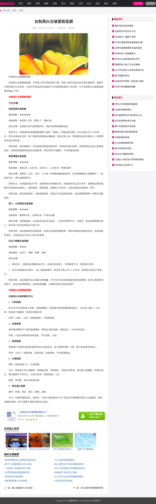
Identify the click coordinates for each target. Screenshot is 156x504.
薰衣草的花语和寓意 (124, 26)
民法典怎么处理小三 (124, 165)
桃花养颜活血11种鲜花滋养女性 (20, 460)
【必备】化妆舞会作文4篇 (18, 468)
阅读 (115, 3)
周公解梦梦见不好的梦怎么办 (128, 115)
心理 (80, 3)
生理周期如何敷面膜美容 (17, 472)
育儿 (63, 3)
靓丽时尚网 (73, 501)
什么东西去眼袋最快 (65, 460)
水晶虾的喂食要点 (123, 110)
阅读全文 (61, 28)
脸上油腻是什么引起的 (22, 488)
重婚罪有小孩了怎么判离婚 (127, 64)
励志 (106, 3)
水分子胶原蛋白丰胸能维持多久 (70, 468)
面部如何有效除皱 (14, 476)
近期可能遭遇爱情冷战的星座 (128, 48)
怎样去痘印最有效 (63, 480)
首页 (21, 3)
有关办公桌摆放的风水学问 (127, 59)
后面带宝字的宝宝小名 (125, 31)
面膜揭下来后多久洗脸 (66, 472)
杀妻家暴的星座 (122, 137)
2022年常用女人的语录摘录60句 (129, 70)
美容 (29, 3)
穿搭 (38, 3)
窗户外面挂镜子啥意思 (125, 126)
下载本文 (71, 28)
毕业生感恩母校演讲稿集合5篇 (129, 42)
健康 (46, 3)
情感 (72, 3)
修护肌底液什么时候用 (16, 480)
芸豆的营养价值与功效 (125, 121)
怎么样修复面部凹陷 (124, 143)
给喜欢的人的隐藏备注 (125, 53)
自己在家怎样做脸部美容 (92, 488)
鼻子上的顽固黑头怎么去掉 (18, 464)
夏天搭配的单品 (122, 75)
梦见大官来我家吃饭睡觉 (126, 104)
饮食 (55, 3)
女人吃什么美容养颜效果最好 (69, 476)
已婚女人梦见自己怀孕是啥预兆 (129, 159)
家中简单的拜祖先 (123, 148)
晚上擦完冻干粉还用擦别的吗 (69, 464)
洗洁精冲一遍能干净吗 (125, 37)
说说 (98, 3)
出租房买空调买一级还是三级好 (129, 81)
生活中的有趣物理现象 (125, 87)
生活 (89, 3)
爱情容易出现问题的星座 (126, 132)
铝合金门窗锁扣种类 (124, 154)
